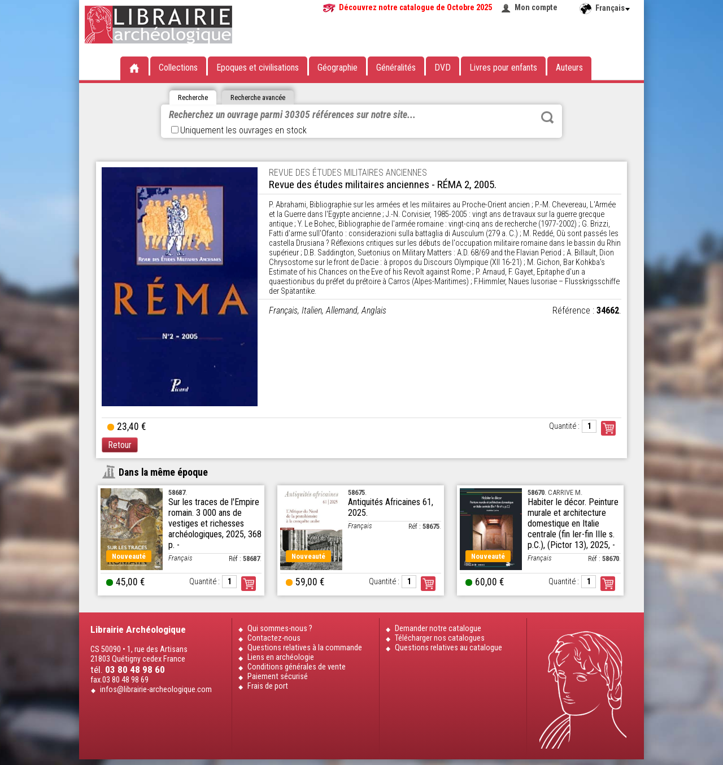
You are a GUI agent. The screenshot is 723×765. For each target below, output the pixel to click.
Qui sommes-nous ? (279, 628)
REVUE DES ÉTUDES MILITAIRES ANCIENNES (348, 172)
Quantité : (564, 426)
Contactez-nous (273, 638)
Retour (120, 445)
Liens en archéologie (280, 657)
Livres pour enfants (503, 67)
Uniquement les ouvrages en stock (239, 130)
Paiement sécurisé (277, 676)
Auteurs (569, 67)
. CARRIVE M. (555, 492)
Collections (178, 67)
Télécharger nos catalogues (440, 638)
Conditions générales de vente (296, 667)
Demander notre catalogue (438, 628)
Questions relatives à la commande (304, 648)
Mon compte (536, 7)
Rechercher (547, 117)
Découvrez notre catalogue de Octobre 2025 (415, 7)
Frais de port (267, 686)
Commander (608, 428)
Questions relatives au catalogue (448, 648)
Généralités (396, 67)
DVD (442, 67)
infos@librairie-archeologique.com (156, 689)
